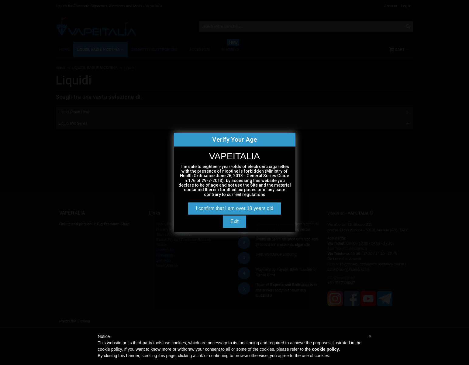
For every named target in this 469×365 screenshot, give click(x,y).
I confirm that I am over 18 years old (234, 208)
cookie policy (325, 349)
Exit (234, 221)
